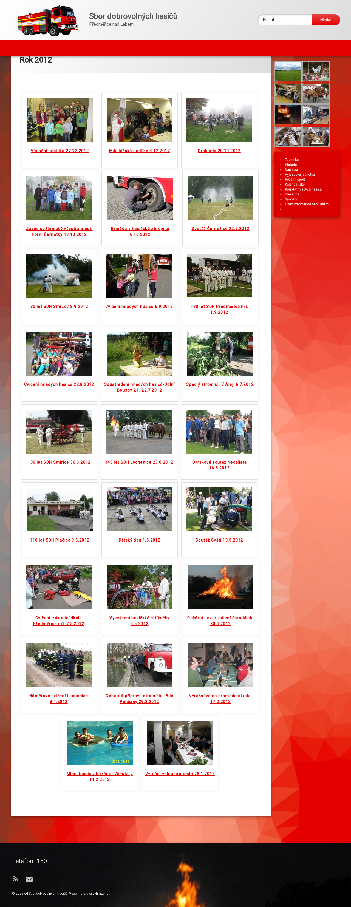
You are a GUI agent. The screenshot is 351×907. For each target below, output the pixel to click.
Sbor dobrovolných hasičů (48, 893)
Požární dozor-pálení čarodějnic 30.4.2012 (220, 629)
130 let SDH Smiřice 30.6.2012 (59, 471)
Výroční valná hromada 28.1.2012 (180, 782)
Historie (291, 181)
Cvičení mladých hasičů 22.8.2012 (59, 393)
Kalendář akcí (295, 201)
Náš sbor (292, 186)
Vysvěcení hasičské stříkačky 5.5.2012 (139, 629)
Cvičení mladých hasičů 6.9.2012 (139, 315)
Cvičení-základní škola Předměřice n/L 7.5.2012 (58, 629)
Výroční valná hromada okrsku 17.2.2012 (220, 707)
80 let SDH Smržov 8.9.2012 (59, 315)
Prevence (292, 210)
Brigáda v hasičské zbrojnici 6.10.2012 (140, 240)
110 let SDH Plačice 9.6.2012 (59, 548)
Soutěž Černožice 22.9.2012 (220, 237)
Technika (292, 176)
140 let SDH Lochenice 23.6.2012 (139, 471)
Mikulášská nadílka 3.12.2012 (139, 159)
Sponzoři (292, 215)
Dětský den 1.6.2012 (140, 548)
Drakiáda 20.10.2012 (219, 159)
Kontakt (243, 47)
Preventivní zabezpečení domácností (183, 47)
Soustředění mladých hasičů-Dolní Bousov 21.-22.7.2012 (139, 396)
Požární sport (295, 196)
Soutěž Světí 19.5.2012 (219, 548)
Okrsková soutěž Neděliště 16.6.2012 (219, 474)
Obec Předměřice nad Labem (307, 220)
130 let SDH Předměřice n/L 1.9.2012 (219, 318)
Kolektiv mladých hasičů (303, 206)
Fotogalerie (114, 47)
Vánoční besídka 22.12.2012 (60, 159)
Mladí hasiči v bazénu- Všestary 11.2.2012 (100, 785)
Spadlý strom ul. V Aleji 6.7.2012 (220, 393)
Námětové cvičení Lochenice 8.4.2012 (58, 707)
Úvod (24, 47)
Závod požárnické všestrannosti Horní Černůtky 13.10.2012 (59, 240)
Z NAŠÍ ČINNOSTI (63, 47)
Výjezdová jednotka (300, 191)
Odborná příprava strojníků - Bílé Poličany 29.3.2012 (139, 707)
